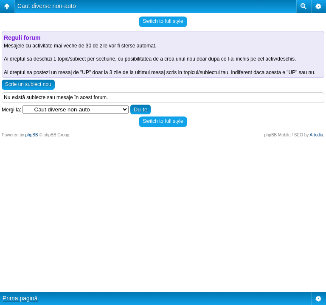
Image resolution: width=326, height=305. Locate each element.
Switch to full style (163, 21)
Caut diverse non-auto (46, 6)
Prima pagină (20, 298)
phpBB (31, 135)
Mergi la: (11, 110)
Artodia (316, 135)
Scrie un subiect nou (28, 84)
